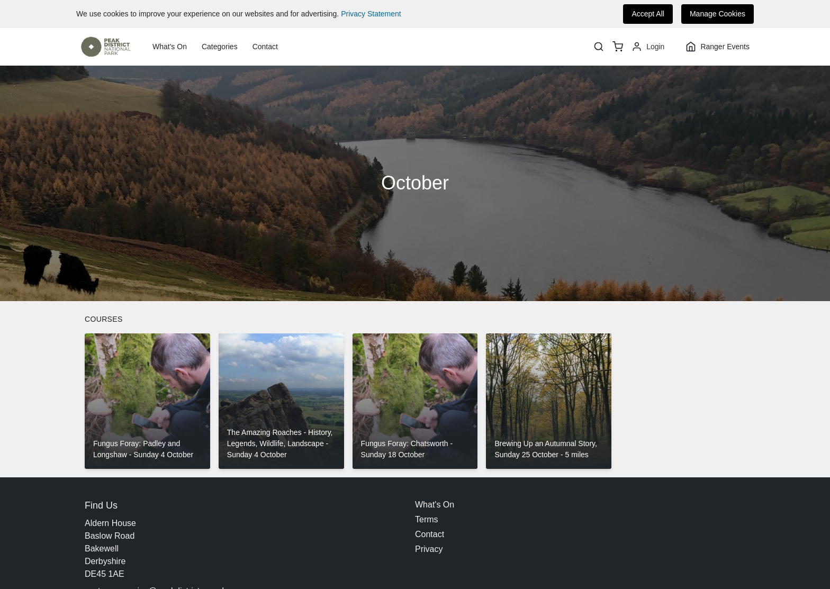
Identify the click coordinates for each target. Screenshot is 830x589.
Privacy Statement (371, 14)
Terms (426, 519)
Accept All (647, 14)
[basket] (617, 46)
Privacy (429, 549)
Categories (220, 46)
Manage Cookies (717, 14)
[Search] (598, 46)
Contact (265, 46)
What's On (169, 46)
